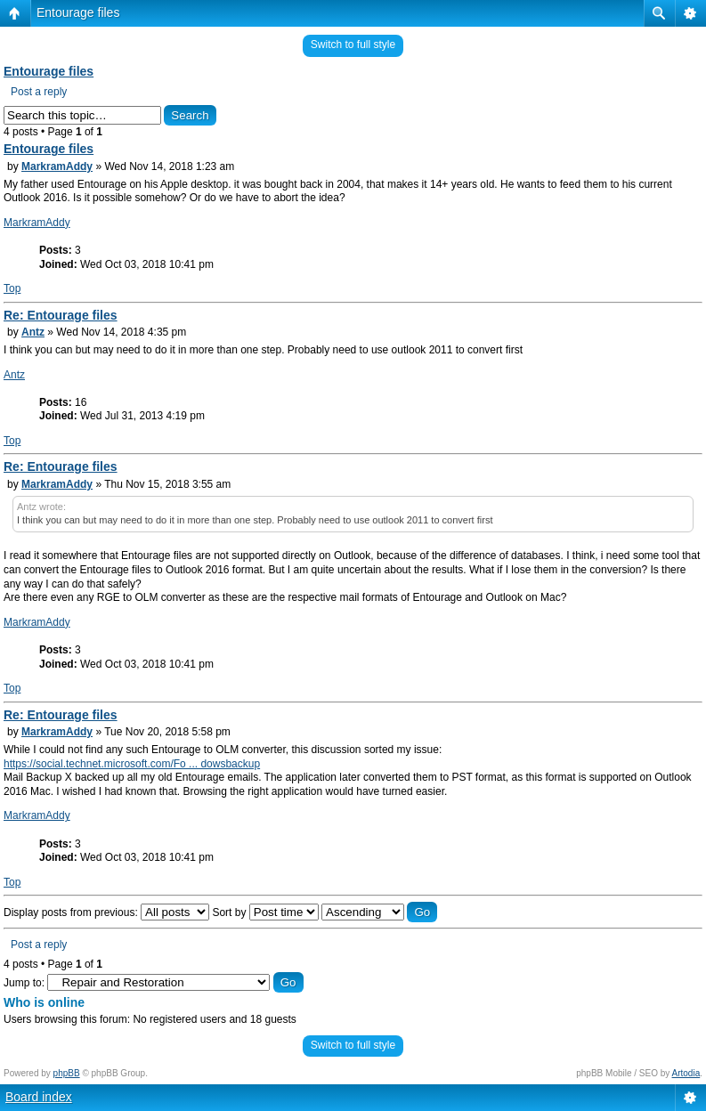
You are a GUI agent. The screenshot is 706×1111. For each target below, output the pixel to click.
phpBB (66, 1073)
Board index (38, 1097)
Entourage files (78, 12)
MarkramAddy (57, 166)
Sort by (265, 912)
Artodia (686, 1073)
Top (12, 288)
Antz (33, 332)
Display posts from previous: (106, 912)
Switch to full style (353, 44)
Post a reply (39, 91)
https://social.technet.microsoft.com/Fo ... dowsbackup (132, 764)
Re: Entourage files (61, 315)
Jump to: (24, 983)
